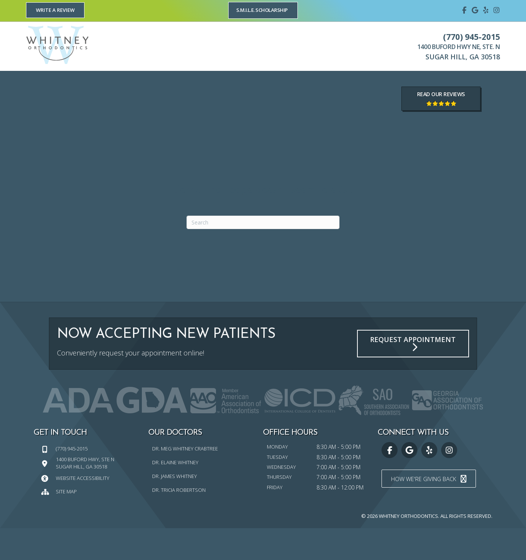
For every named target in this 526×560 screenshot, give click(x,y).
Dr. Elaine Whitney (175, 494)
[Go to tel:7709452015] (91, 480)
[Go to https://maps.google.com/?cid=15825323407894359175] (475, 10)
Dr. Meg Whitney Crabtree (185, 480)
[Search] (263, 254)
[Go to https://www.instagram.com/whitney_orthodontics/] (496, 10)
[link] (40, 86)
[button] (55, 10)
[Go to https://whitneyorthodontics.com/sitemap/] (91, 523)
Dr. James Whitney (174, 507)
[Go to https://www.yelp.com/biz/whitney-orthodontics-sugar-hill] (485, 10)
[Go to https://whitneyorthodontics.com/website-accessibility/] (91, 509)
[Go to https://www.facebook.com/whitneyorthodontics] (464, 10)
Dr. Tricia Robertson (179, 521)
